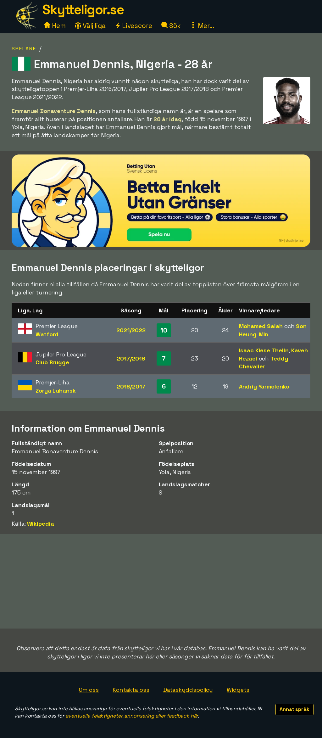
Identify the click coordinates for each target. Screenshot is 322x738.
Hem (55, 25)
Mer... (202, 25)
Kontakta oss (131, 689)
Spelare (24, 48)
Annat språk (294, 709)
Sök (171, 25)
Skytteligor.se (83, 9)
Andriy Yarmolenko (264, 386)
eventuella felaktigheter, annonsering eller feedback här (131, 716)
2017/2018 (131, 358)
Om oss (89, 689)
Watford (47, 334)
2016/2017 (131, 386)
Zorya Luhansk (56, 390)
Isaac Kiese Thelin (263, 350)
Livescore (133, 25)
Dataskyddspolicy (188, 689)
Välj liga (90, 25)
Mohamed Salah (261, 326)
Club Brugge (52, 362)
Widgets (238, 689)
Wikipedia (40, 523)
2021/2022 (131, 330)
